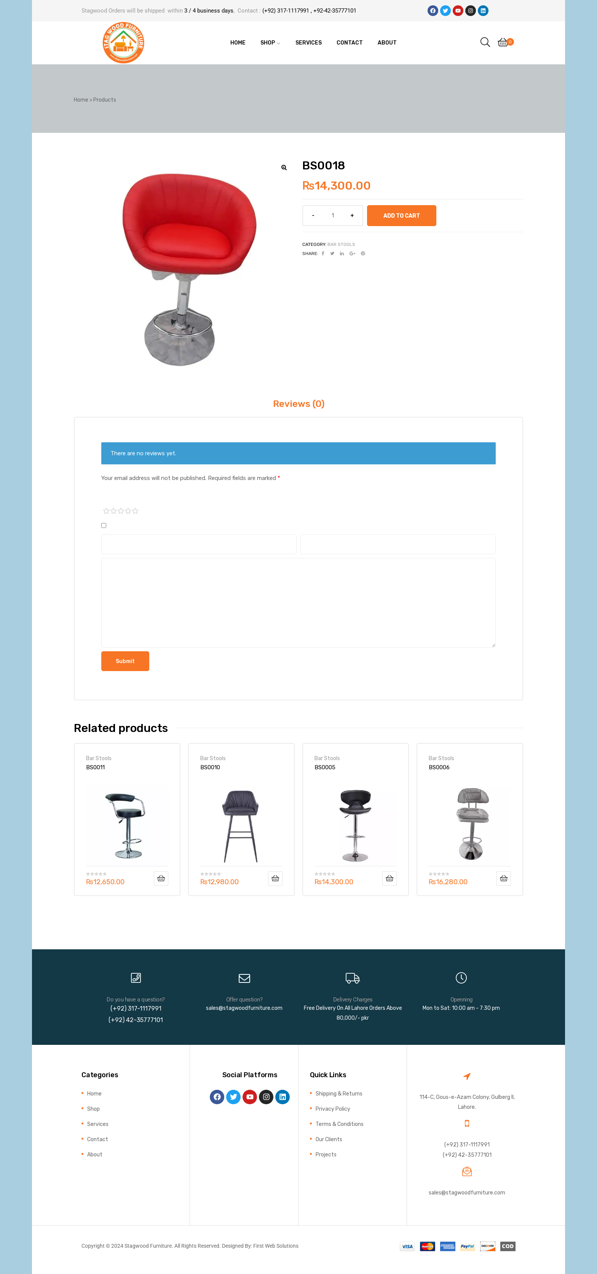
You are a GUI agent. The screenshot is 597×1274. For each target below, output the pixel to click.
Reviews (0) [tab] (298, 404)
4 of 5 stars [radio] (128, 511)
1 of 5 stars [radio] (106, 511)
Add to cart (401, 216)
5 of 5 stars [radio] (135, 511)
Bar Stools (341, 244)
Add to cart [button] (161, 878)
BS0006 (439, 767)
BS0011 (95, 767)
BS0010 (210, 767)
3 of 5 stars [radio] (121, 511)
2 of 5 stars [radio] (113, 511)
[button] (284, 167)
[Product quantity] (332, 215)
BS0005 (324, 767)
